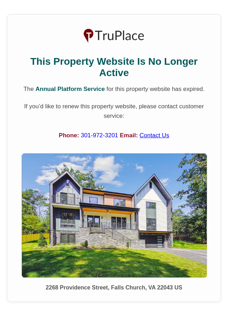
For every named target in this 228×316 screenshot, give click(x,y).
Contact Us (154, 135)
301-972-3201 (100, 135)
